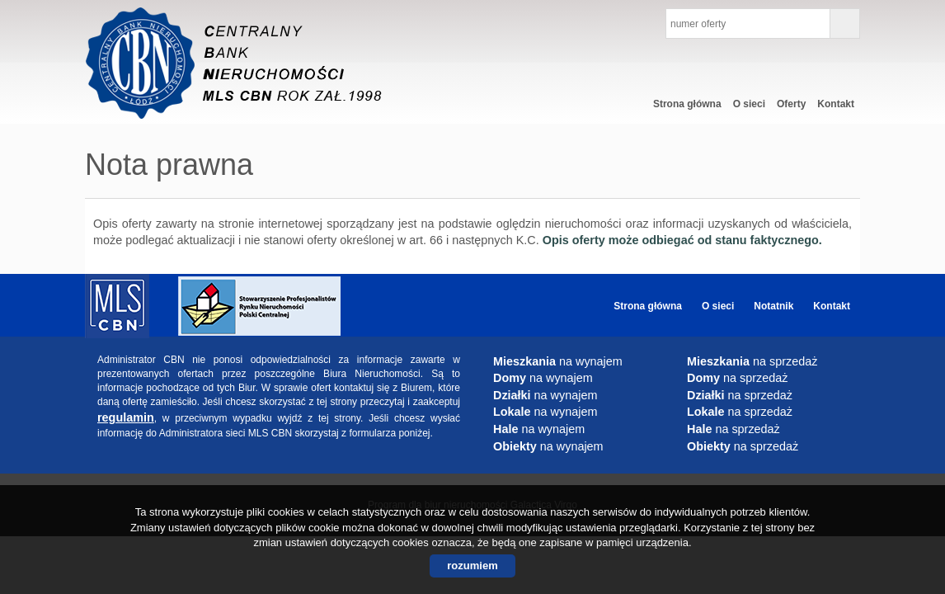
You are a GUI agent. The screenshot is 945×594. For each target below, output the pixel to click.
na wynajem (558, 361)
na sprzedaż (752, 361)
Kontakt (835, 104)
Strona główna (687, 104)
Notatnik (773, 306)
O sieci (749, 104)
